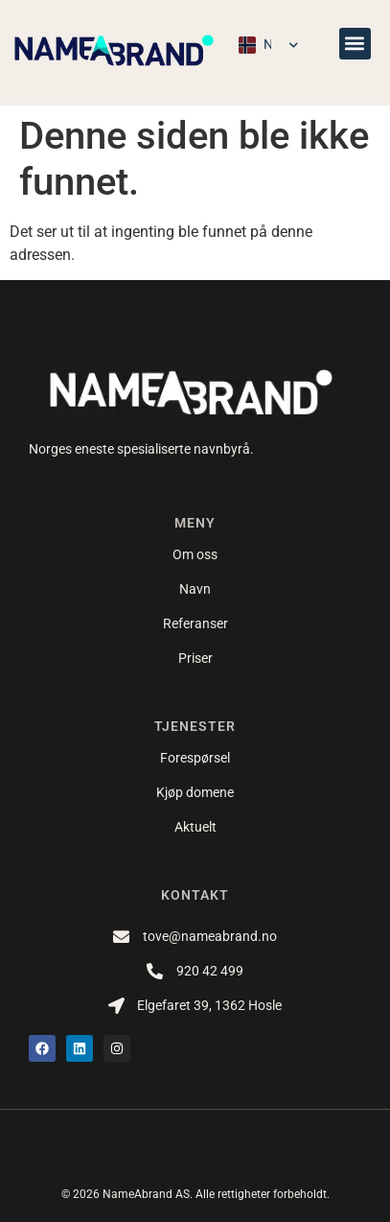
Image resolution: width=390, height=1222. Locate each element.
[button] (355, 43)
